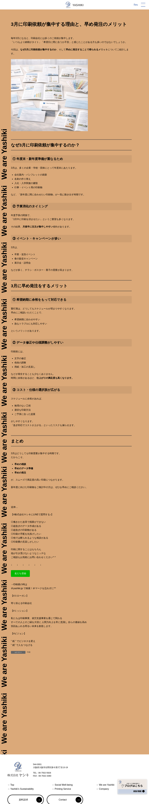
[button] (20, 573)
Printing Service (61, 789)
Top (10, 785)
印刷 (28, 652)
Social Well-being (62, 785)
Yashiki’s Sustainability (20, 789)
